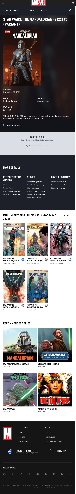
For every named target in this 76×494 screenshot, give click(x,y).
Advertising (50, 428)
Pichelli (14, 263)
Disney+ (48, 432)
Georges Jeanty (44, 101)
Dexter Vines (35, 188)
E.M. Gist (7, 109)
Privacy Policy (16, 485)
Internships (23, 442)
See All (67, 216)
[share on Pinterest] (54, 474)
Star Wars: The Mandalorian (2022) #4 (35, 306)
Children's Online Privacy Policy (64, 485)
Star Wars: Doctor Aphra (47, 409)
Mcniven (37, 263)
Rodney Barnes (10, 101)
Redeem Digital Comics (54, 442)
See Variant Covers (11, 125)
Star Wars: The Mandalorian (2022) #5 (11, 306)
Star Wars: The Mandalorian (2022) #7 (35, 259)
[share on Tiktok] (70, 474)
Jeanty (9, 263)
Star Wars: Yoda (9, 409)
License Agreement (25, 488)
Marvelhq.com (50, 437)
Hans (13, 310)
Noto (36, 310)
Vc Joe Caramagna (39, 194)
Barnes (5, 263)
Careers (22, 437)
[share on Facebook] (4, 475)
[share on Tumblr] (29, 474)
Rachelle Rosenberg (40, 191)
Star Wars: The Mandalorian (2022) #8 (11, 259)
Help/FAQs (23, 432)
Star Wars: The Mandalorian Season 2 (16, 364)
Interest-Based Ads (39, 488)
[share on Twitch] (62, 474)
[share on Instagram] (21, 474)
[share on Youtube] (37, 474)
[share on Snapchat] (46, 474)
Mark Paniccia (36, 197)
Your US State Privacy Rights (30, 485)
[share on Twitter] (13, 474)
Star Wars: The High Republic (48, 364)
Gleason (61, 263)
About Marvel (24, 428)
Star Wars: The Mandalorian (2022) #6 (58, 259)
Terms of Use (6, 485)
